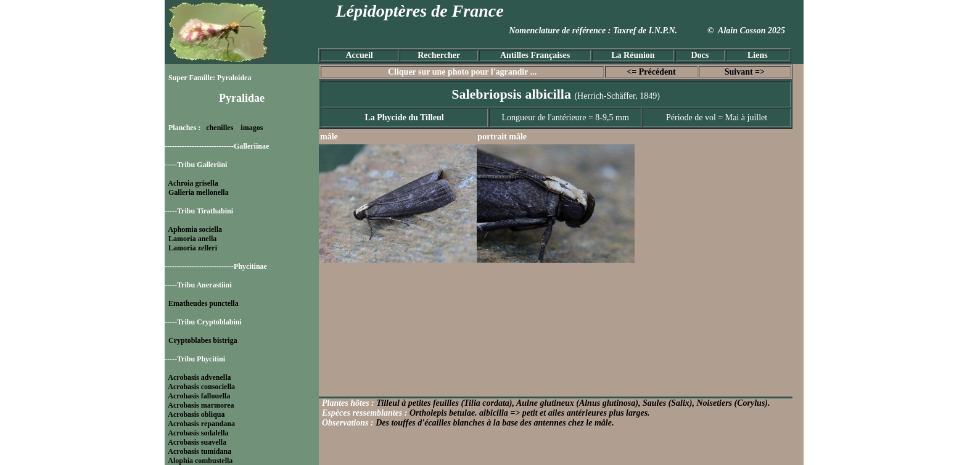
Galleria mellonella (198, 192)
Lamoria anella (192, 238)
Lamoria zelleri (192, 248)
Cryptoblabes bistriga (202, 340)
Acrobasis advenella (199, 377)
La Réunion (632, 55)
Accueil (358, 55)
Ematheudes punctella (203, 303)
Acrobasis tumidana (199, 451)
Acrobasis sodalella (198, 433)
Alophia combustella (200, 460)
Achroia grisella (193, 183)
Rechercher (439, 55)
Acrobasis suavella (197, 442)
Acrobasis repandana (201, 423)
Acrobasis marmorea (201, 405)
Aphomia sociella (195, 229)
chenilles (219, 127)
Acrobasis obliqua (196, 414)
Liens (757, 55)
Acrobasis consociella (201, 386)
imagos (252, 127)
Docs (700, 55)
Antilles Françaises (535, 55)
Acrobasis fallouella (199, 396)
